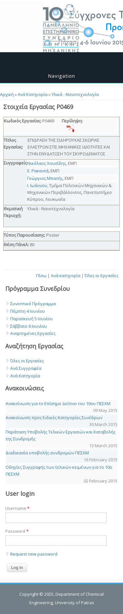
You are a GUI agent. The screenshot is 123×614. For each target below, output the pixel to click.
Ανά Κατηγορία (33, 94)
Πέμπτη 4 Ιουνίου (27, 311)
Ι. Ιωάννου (37, 185)
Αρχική (7, 94)
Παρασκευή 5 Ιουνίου (31, 319)
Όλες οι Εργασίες (101, 275)
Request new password (33, 554)
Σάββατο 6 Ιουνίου (28, 326)
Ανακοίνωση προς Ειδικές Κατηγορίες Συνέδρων (54, 417)
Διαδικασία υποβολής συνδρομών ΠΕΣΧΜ (47, 453)
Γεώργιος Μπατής (45, 178)
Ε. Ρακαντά (38, 171)
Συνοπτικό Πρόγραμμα (33, 304)
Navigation (61, 75)
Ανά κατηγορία (65, 275)
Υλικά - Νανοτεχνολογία (75, 94)
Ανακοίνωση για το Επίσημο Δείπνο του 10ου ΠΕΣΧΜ (58, 403)
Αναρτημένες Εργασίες (32, 333)
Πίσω (41, 275)
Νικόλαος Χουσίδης (46, 163)
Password (17, 531)
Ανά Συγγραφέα (25, 368)
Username (17, 508)
